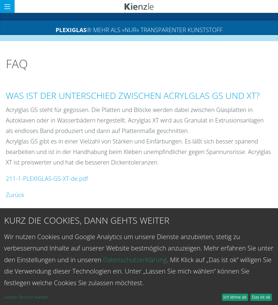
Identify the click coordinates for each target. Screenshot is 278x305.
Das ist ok (261, 297)
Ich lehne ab (234, 297)
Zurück (15, 195)
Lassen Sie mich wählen (26, 297)
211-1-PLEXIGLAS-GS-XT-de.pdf (47, 179)
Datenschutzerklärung (135, 259)
